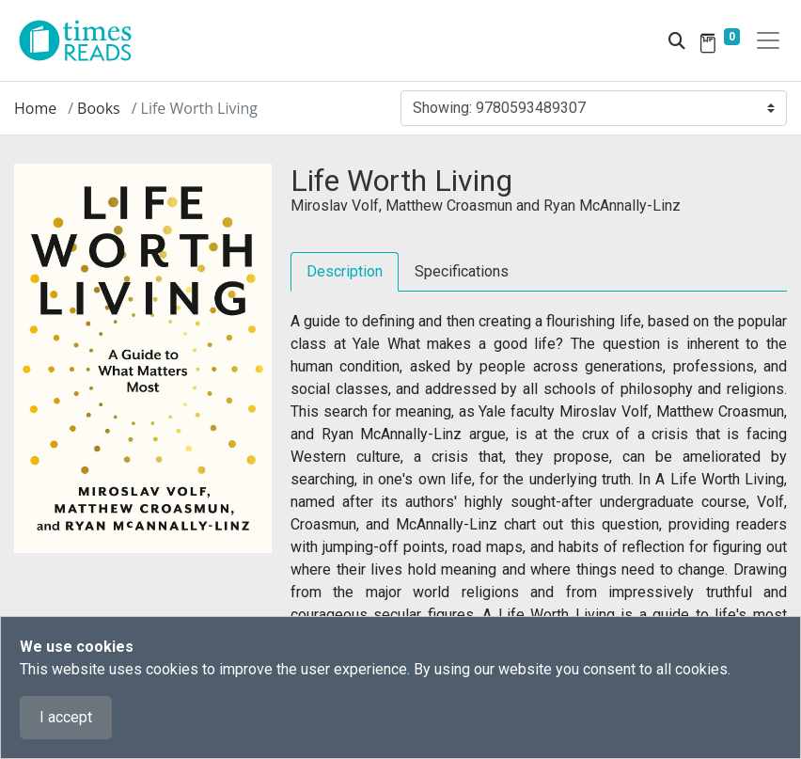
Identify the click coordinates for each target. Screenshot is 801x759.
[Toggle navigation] (768, 40)
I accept (65, 717)
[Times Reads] (83, 40)
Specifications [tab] (462, 271)
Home (35, 108)
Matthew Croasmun (448, 205)
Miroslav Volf (335, 205)
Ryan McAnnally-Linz (612, 205)
